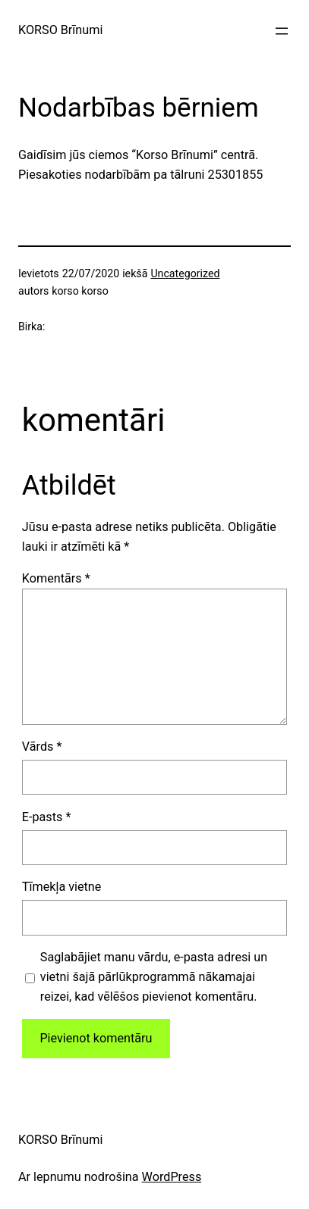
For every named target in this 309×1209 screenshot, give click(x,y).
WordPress (172, 1177)
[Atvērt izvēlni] (282, 31)
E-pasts (46, 817)
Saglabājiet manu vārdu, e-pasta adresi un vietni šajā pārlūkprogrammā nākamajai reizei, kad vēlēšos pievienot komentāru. (153, 977)
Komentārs (56, 578)
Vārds (42, 746)
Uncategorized (184, 273)
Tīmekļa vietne (62, 886)
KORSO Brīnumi (60, 30)
